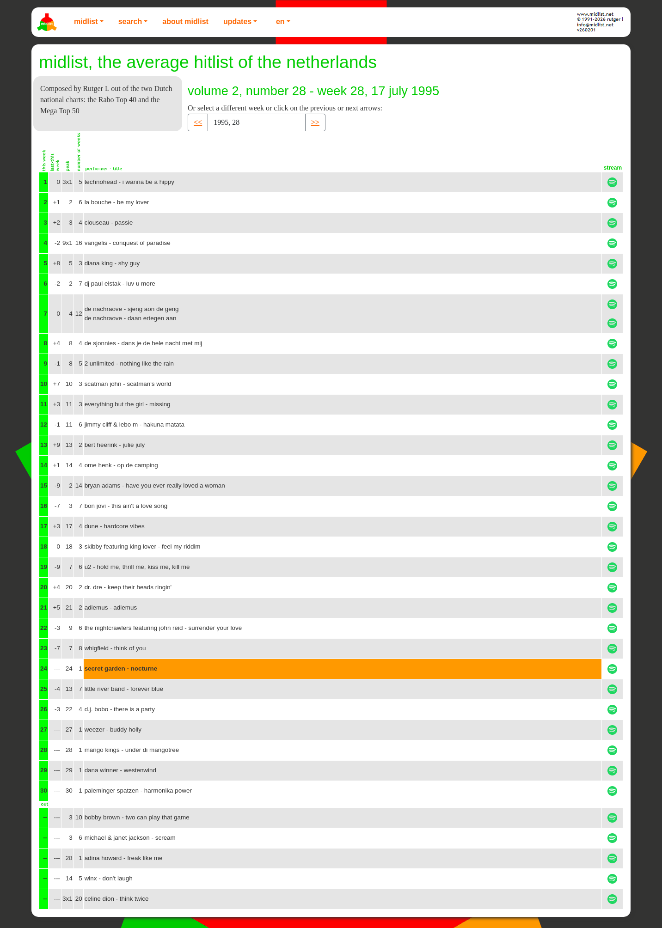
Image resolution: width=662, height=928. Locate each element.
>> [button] (315, 122)
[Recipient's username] (257, 122)
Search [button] (130, 21)
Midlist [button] (86, 21)
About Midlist (185, 21)
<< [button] (198, 122)
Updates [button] (237, 21)
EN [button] (280, 21)
